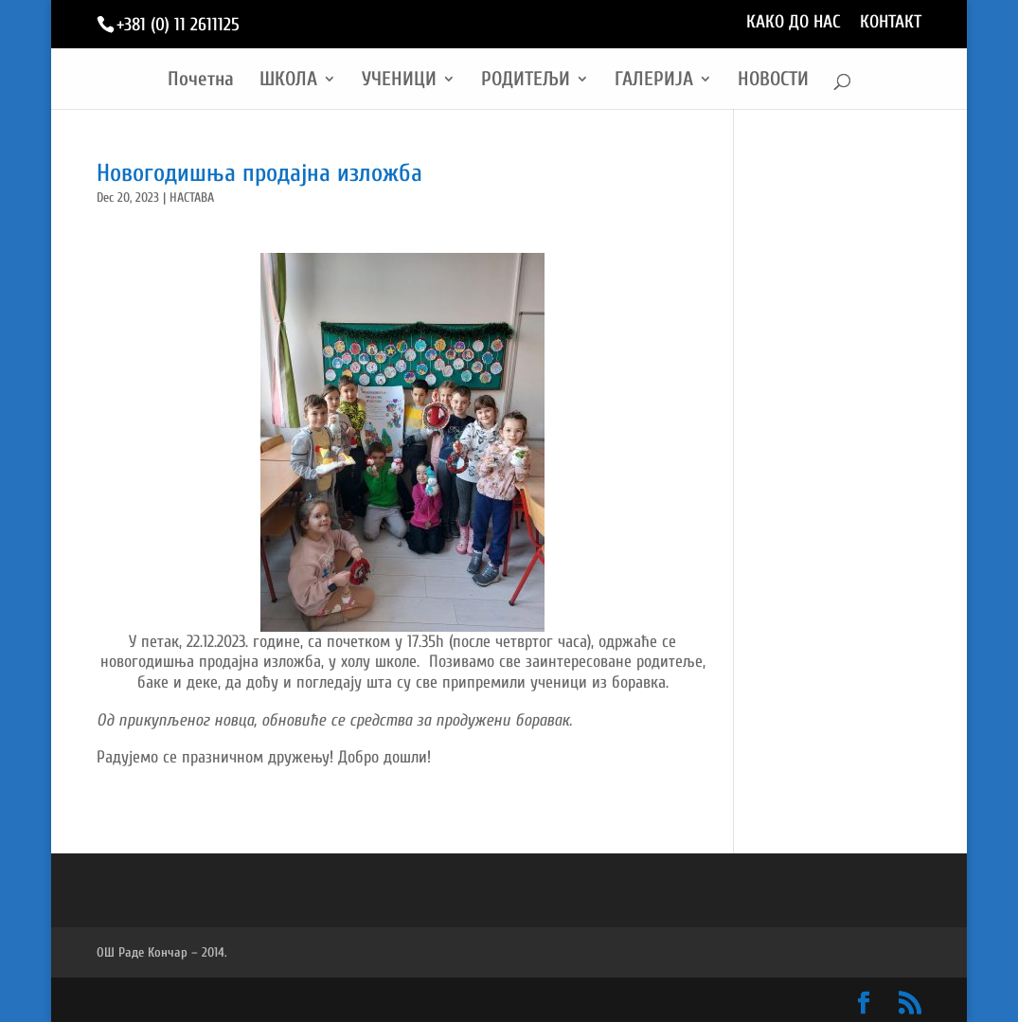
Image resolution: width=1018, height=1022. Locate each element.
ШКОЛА (288, 81)
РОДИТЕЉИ (525, 81)
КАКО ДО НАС (793, 22)
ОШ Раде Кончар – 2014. (162, 952)
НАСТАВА (192, 197)
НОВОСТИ (773, 81)
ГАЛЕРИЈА (654, 81)
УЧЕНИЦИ (399, 81)
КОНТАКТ (890, 22)
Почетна (201, 81)
